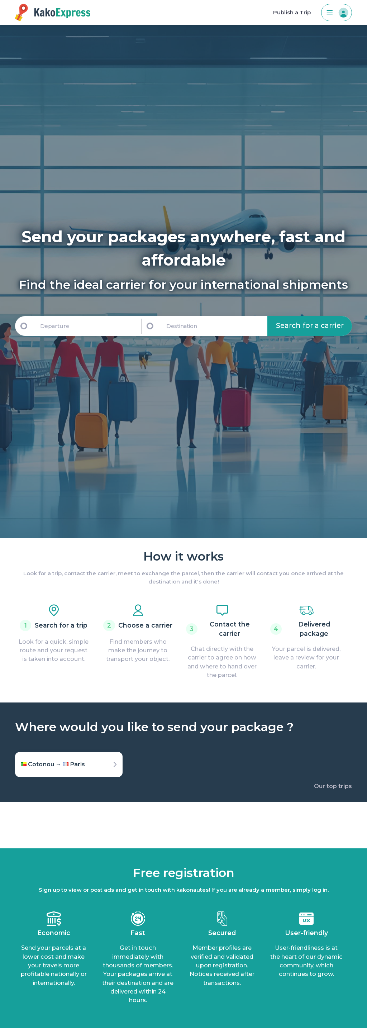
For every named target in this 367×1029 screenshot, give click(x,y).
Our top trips (333, 786)
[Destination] (215, 326)
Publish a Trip (292, 12)
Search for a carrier (310, 325)
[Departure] (87, 326)
